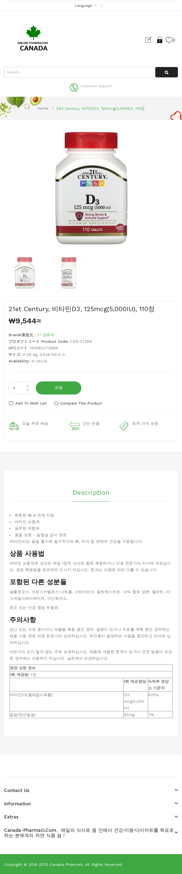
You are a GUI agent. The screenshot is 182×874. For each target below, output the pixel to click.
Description (91, 492)
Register (150, 40)
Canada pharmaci (66, 864)
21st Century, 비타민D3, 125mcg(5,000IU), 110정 (100, 108)
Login (160, 40)
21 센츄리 (45, 335)
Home (43, 108)
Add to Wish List (31, 403)
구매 (58, 387)
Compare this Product (82, 403)
